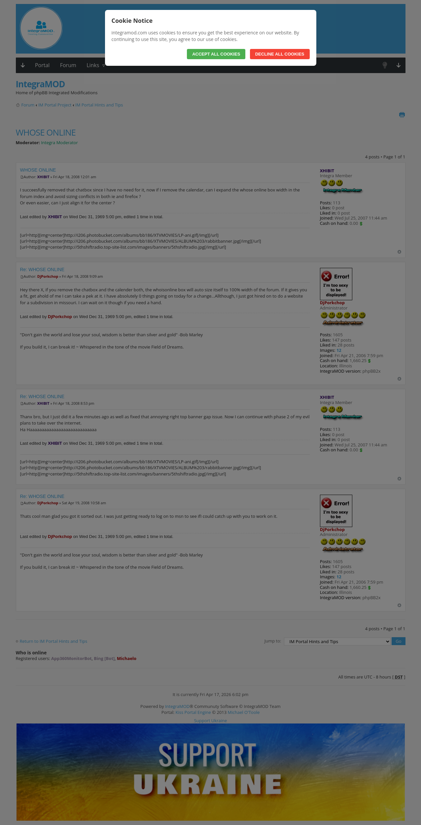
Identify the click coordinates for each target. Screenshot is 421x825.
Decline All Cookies (279, 54)
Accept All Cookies (216, 54)
